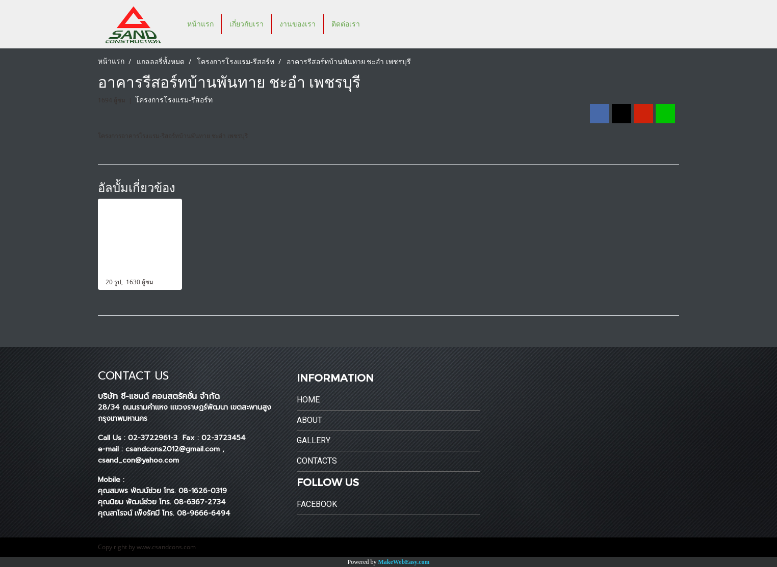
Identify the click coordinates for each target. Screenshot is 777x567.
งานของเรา (297, 24)
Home (308, 399)
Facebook (317, 504)
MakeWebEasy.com (404, 561)
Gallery (313, 440)
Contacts (317, 461)
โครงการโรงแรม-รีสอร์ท (174, 100)
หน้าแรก (200, 24)
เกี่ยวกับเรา (246, 24)
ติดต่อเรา (345, 24)
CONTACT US (133, 375)
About (309, 420)
